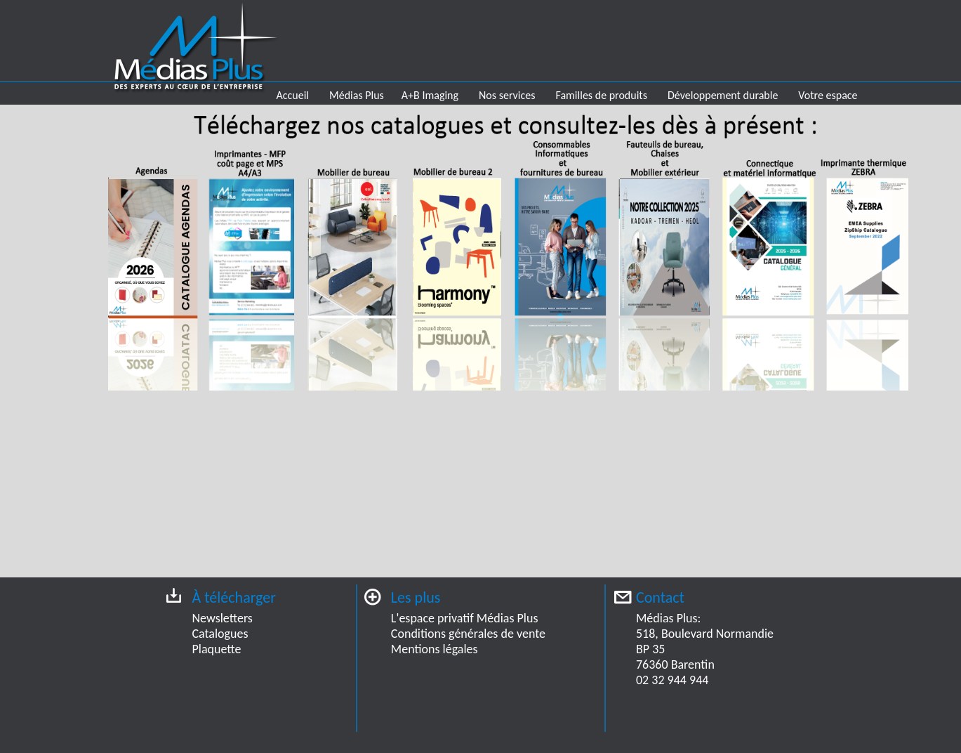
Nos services (507, 95)
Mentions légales (434, 649)
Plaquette (216, 649)
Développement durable (723, 95)
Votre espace (827, 95)
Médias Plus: (668, 618)
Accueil (293, 95)
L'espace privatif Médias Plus (464, 618)
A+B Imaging (430, 95)
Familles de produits (601, 95)
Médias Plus (356, 95)
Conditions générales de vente (468, 633)
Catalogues (220, 633)
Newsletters (222, 618)
